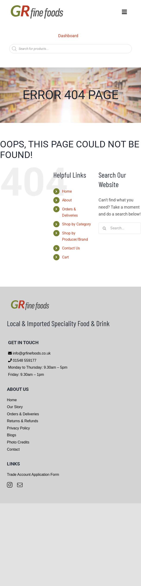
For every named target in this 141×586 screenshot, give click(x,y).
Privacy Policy (18, 428)
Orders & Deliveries (23, 414)
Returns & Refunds (22, 421)
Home (67, 191)
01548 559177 (24, 360)
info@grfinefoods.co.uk (31, 353)
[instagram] (9, 485)
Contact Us (71, 248)
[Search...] (120, 228)
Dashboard (68, 35)
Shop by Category (76, 224)
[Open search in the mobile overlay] (70, 48)
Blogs (11, 435)
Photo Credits (18, 442)
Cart (65, 257)
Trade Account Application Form (33, 475)
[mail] (20, 485)
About (67, 200)
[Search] (104, 228)
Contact (13, 449)
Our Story (15, 407)
